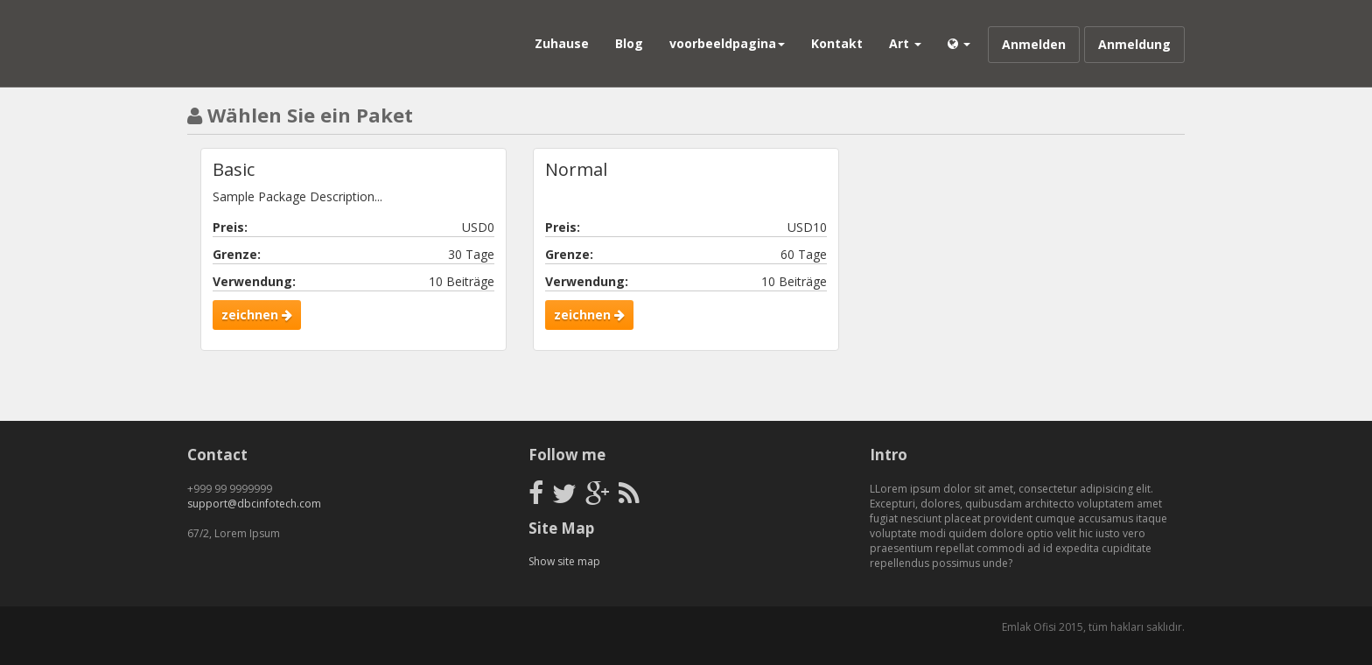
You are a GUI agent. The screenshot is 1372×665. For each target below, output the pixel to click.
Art (905, 43)
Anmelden (1034, 44)
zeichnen (256, 314)
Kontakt (837, 43)
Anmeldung (1134, 44)
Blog (629, 43)
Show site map (564, 561)
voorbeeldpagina (727, 43)
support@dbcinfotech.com (254, 503)
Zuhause (562, 43)
